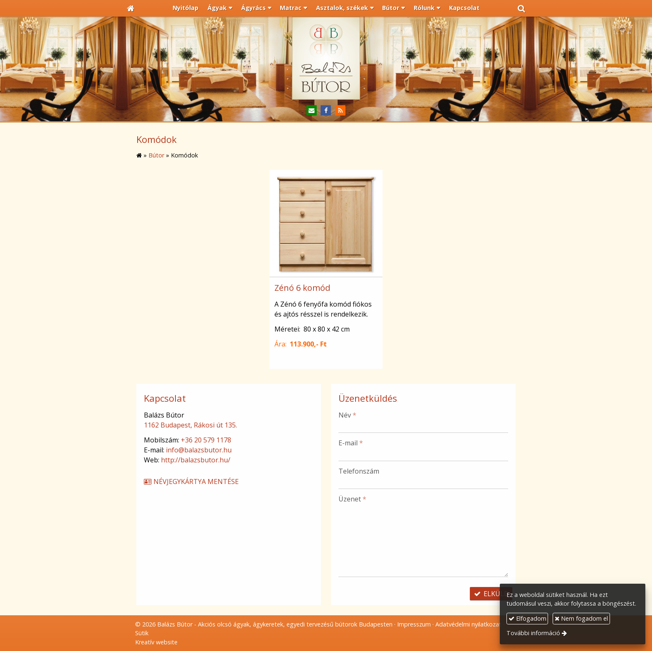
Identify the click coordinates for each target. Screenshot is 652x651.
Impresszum (414, 624)
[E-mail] (312, 111)
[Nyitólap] (130, 8)
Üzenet (352, 499)
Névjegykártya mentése (191, 481)
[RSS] (340, 111)
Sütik (141, 633)
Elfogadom (527, 618)
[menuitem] (185, 8)
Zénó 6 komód (302, 287)
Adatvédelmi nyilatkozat (468, 624)
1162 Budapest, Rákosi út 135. (190, 425)
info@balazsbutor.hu (199, 449)
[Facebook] (326, 111)
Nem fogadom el (581, 618)
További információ (533, 633)
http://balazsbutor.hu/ (195, 459)
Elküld (491, 593)
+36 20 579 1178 (206, 440)
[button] (521, 8)
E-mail (350, 442)
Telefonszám (358, 471)
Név (347, 415)
